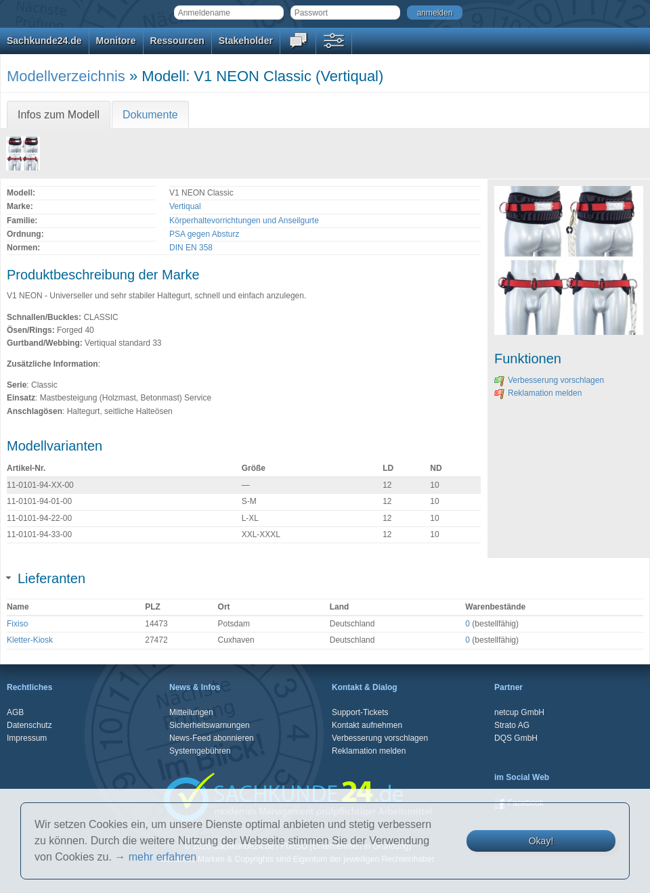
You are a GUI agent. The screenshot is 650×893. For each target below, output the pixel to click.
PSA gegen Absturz (204, 234)
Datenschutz (29, 725)
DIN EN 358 (191, 247)
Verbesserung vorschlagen (549, 380)
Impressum (27, 738)
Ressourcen (177, 40)
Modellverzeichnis (66, 76)
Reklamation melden (538, 393)
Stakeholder (246, 40)
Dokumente (150, 114)
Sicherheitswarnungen (209, 725)
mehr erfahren (163, 857)
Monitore (116, 40)
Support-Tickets (360, 712)
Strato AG (511, 725)
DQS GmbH (516, 738)
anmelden (435, 13)
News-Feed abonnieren (211, 738)
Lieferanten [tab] (46, 578)
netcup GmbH (519, 712)
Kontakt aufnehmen (367, 725)
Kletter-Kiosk (30, 640)
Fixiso (17, 623)
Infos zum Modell (59, 114)
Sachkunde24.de (44, 40)
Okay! (541, 840)
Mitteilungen (191, 712)
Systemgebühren (200, 751)
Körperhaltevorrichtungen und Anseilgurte (244, 220)
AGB (15, 712)
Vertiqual (185, 206)
